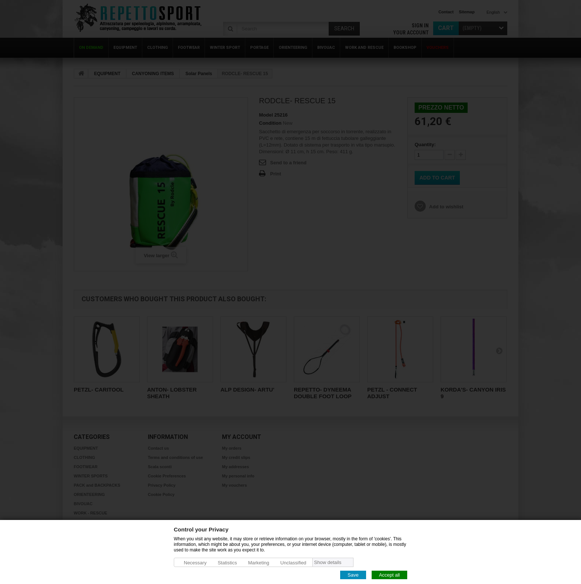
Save (353, 574)
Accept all (389, 574)
